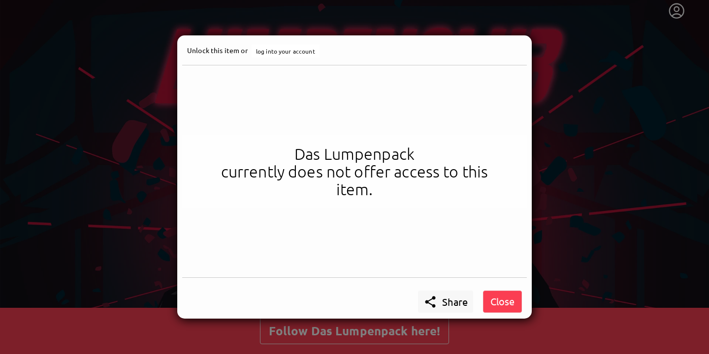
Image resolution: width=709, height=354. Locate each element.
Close (502, 301)
